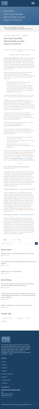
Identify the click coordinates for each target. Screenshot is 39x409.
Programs (4, 371)
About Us (4, 365)
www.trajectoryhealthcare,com (27, 160)
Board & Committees (7, 374)
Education (21, 27)
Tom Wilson (8, 35)
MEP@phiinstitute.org (6, 397)
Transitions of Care (7, 318)
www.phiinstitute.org (16, 158)
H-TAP (28, 318)
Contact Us (5, 383)
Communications (13, 27)
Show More (4, 321)
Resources (4, 368)
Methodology (19, 318)
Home (5, 27)
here (31, 96)
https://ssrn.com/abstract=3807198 (12, 125)
